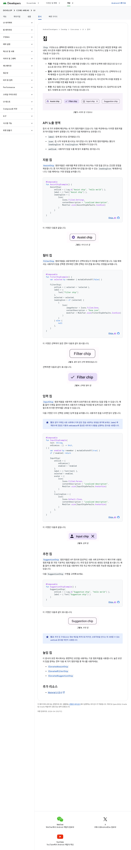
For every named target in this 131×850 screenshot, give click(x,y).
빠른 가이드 (53, 16)
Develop (7, 10)
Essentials (31, 3)
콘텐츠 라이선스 (74, 704)
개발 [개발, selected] (68, 3)
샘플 (29, 16)
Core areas (22, 10)
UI (34, 10)
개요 (5, 16)
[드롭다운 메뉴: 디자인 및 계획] (60, 3)
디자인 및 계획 (51, 3)
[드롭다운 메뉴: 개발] (73, 3)
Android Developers (50, 29)
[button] (15, 23)
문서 (88, 29)
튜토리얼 (17, 16)
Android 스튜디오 (118, 3)
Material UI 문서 (55, 692)
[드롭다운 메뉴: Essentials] (39, 3)
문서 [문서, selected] (40, 16)
